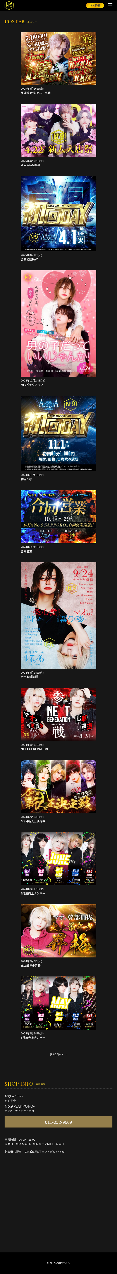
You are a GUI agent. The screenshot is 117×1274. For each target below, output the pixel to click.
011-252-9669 (58, 1122)
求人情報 (95, 5)
